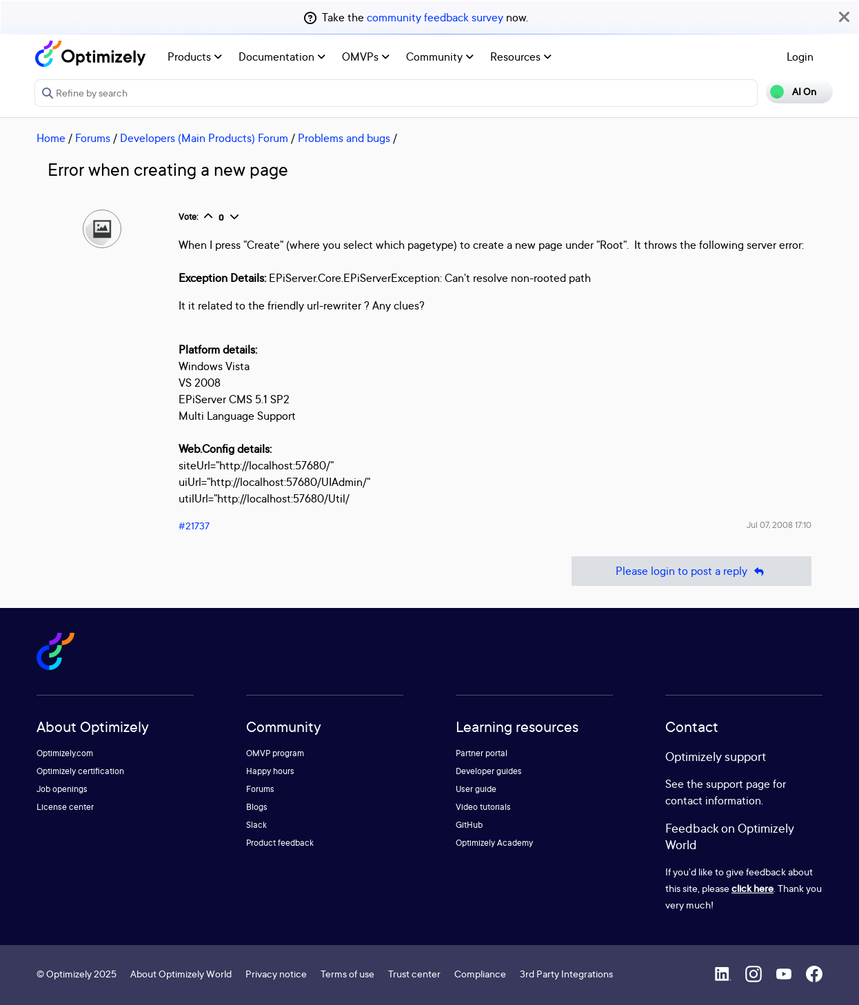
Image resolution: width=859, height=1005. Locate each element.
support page (738, 783)
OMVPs (366, 56)
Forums (92, 137)
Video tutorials (483, 807)
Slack (256, 825)
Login (800, 56)
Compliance (480, 973)
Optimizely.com (65, 753)
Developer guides (489, 771)
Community (440, 56)
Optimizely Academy (494, 843)
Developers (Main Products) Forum (204, 137)
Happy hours (270, 771)
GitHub (469, 825)
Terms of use (347, 973)
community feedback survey (435, 17)
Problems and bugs (344, 137)
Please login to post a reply (691, 571)
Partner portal (481, 753)
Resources (521, 56)
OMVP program (275, 753)
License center (65, 807)
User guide (476, 789)
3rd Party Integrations (566, 973)
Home (51, 137)
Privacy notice (276, 973)
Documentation (282, 56)
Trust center (414, 973)
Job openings (62, 789)
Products (195, 56)
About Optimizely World (181, 973)
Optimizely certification (80, 771)
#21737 (194, 525)
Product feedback (280, 843)
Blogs (256, 807)
